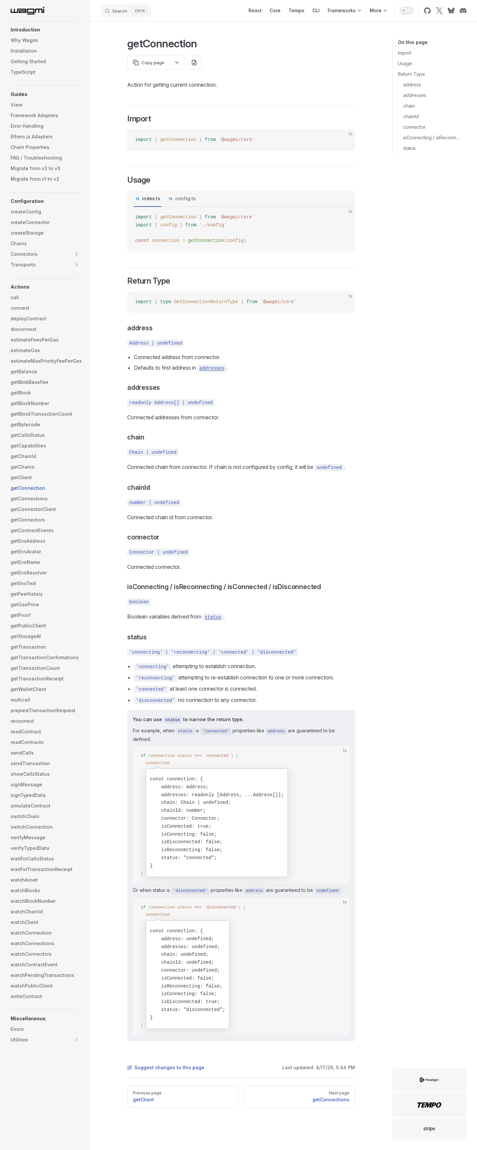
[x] (439, 11)
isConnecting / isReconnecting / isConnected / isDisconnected (432, 137)
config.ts (185, 198)
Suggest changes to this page (165, 1067)
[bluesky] (451, 11)
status (409, 148)
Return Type (411, 74)
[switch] (406, 10)
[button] (45, 29)
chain (409, 106)
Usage (405, 63)
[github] (427, 11)
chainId (411, 116)
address (412, 84)
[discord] (463, 11)
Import (404, 53)
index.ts (151, 198)
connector (414, 127)
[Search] (126, 10)
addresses (414, 95)
